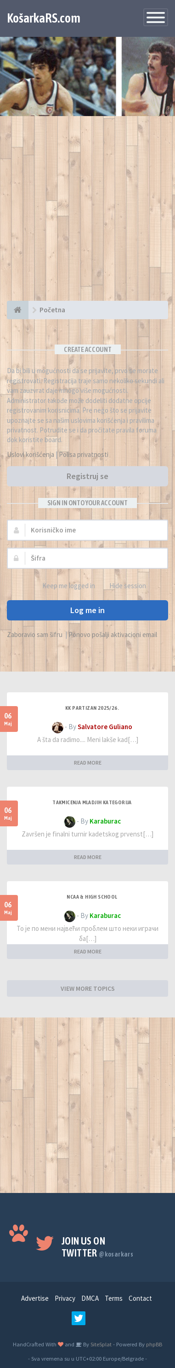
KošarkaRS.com (43, 18)
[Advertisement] (87, 213)
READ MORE (88, 762)
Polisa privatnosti (83, 454)
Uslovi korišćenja (30, 454)
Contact (140, 1298)
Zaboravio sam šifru (34, 634)
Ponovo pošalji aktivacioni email (112, 634)
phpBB (154, 1344)
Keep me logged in (63, 586)
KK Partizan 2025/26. (92, 708)
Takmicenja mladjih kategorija (92, 802)
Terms (114, 1298)
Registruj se (87, 476)
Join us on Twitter (97, 1247)
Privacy (65, 1298)
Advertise (35, 1298)
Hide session (122, 586)
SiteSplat (100, 1344)
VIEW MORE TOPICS (88, 988)
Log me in (87, 610)
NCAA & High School (92, 897)
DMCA (90, 1298)
